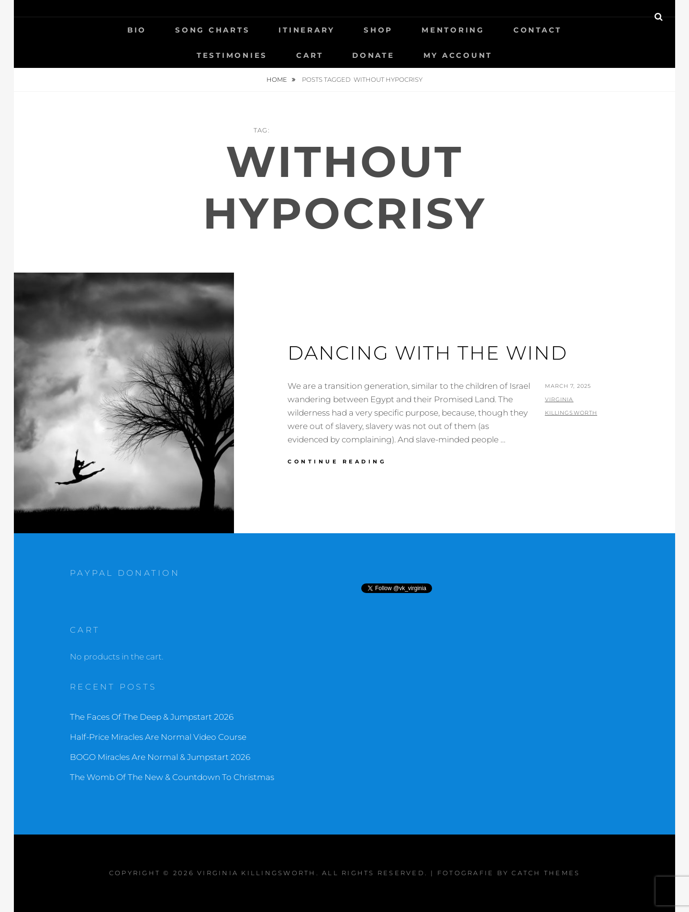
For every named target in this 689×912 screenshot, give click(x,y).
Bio (136, 29)
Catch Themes (545, 873)
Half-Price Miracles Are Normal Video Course (158, 737)
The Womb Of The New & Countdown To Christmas (172, 777)
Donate (373, 55)
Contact (537, 29)
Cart (309, 55)
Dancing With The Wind (427, 352)
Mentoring (453, 29)
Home (278, 79)
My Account (458, 55)
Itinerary (306, 29)
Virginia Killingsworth (256, 873)
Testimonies (232, 55)
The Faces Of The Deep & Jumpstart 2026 (151, 717)
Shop (378, 29)
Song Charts (212, 29)
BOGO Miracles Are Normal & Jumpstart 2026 (160, 757)
